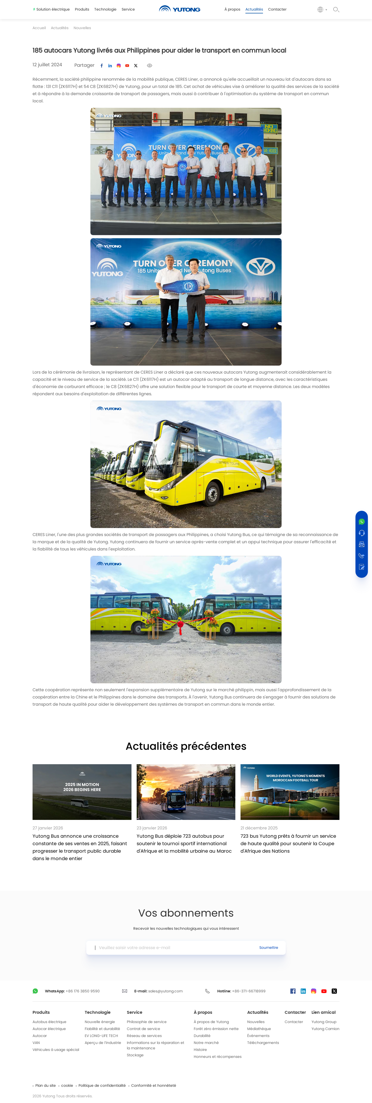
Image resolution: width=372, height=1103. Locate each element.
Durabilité (202, 1036)
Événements (258, 1036)
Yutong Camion (325, 1029)
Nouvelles (82, 28)
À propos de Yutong (211, 1022)
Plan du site (45, 1086)
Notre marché (206, 1043)
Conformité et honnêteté (153, 1086)
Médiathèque (259, 1029)
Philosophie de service (147, 1022)
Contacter (295, 1012)
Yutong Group (324, 1022)
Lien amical (324, 1012)
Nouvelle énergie (100, 1022)
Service (134, 1012)
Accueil (39, 28)
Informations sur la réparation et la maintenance (155, 1045)
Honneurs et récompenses (218, 1057)
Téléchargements (263, 1043)
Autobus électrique (49, 1022)
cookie (67, 1086)
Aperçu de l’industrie (103, 1043)
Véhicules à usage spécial (56, 1050)
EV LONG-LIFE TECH (101, 1036)
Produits (41, 1012)
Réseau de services (144, 1036)
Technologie (98, 1012)
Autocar (40, 1036)
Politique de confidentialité (102, 1086)
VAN (36, 1043)
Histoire (200, 1050)
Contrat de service (143, 1029)
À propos (203, 1012)
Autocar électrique (49, 1029)
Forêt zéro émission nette (216, 1029)
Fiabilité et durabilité (102, 1029)
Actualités (59, 28)
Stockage (135, 1055)
